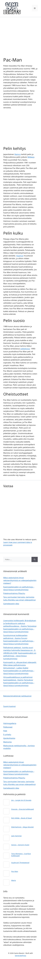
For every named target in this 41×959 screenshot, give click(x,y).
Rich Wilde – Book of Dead (21, 818)
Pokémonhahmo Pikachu (14, 593)
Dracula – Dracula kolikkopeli (22, 809)
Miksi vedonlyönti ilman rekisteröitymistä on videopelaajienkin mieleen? (19, 580)
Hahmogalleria (9, 723)
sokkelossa (25, 348)
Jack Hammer (16, 836)
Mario (13, 880)
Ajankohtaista (9, 738)
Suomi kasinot (9, 706)
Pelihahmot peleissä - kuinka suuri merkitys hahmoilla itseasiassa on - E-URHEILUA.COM (19, 650)
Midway (31, 157)
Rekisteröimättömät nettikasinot (17, 696)
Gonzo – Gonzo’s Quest (20, 845)
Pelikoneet (7, 727)
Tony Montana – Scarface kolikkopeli (21, 854)
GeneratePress (20, 955)
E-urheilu (7, 734)
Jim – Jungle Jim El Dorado (21, 800)
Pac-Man (14, 871)
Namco (17, 154)
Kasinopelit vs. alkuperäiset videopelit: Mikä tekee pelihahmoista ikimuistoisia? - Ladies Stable (20, 665)
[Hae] (34, 559)
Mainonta (7, 742)
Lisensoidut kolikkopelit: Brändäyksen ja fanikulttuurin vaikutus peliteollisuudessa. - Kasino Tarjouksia (19, 623)
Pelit (5, 730)
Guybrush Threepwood (20, 862)
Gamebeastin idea (11, 603)
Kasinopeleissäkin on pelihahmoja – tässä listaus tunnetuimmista (19, 656)
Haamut (19, 255)
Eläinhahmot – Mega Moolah (22, 827)
